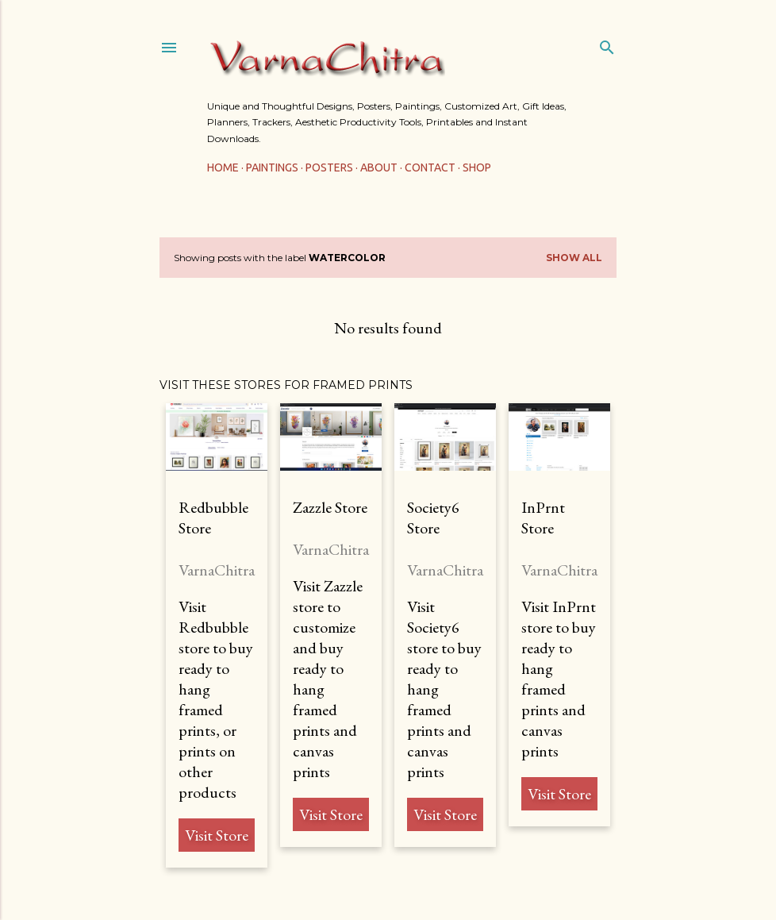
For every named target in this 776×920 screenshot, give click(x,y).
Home (223, 167)
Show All (574, 258)
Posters (329, 167)
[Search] (607, 44)
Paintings (272, 167)
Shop (477, 167)
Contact (430, 167)
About (379, 167)
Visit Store (216, 835)
